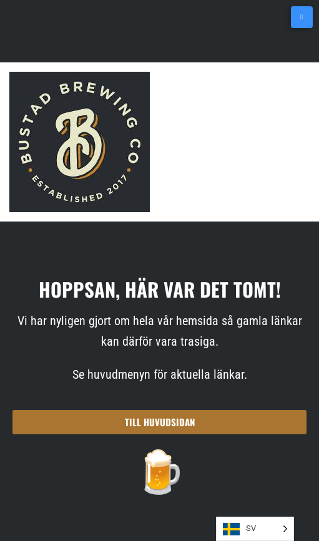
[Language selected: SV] (255, 529)
